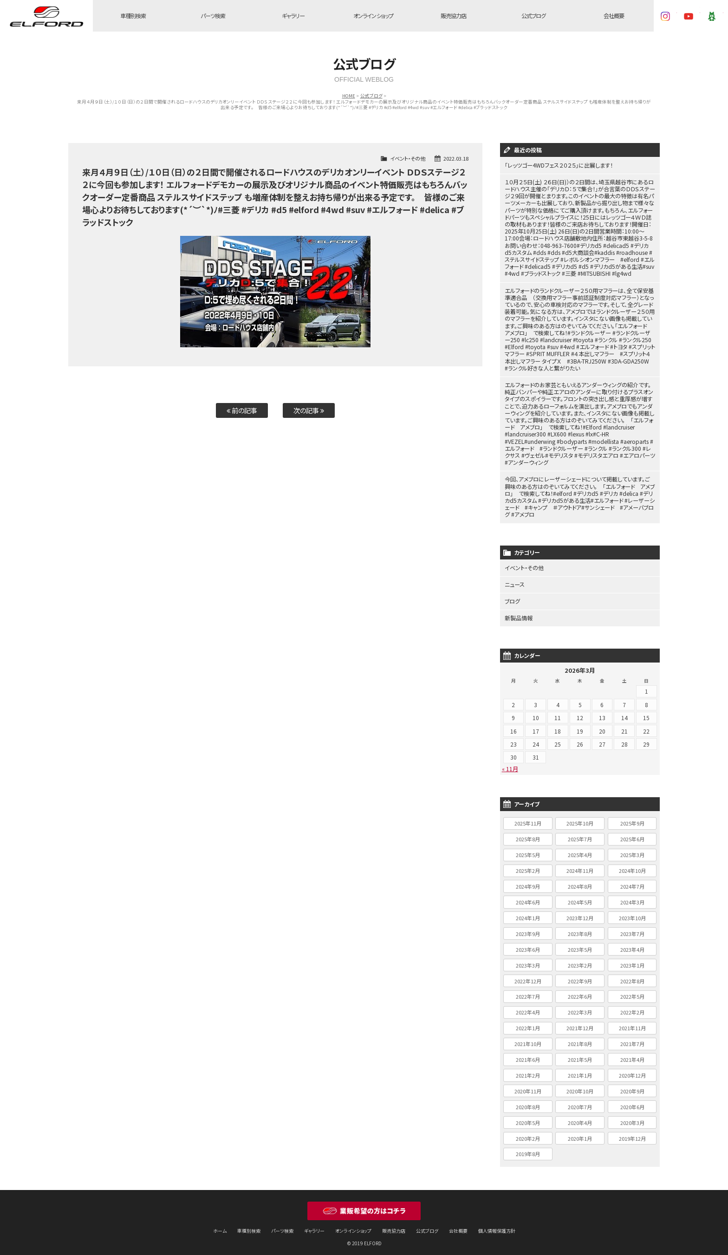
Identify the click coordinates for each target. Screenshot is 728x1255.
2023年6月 (528, 945)
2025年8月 (528, 834)
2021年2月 (528, 1070)
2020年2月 (528, 1134)
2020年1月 (580, 1134)
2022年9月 (580, 976)
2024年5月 (580, 897)
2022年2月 (632, 1007)
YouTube (688, 16)
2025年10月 (579, 819)
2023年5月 (580, 945)
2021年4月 (632, 1055)
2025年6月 (632, 834)
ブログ (512, 597)
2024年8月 (580, 881)
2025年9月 (632, 819)
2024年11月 (579, 866)
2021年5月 (580, 1055)
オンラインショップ (373, 16)
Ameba (711, 16)
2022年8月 (632, 976)
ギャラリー (293, 16)
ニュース (515, 581)
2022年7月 (528, 991)
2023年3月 (528, 960)
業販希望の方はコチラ (364, 1206)
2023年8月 (580, 929)
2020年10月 (579, 1086)
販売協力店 (453, 16)
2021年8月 (580, 1039)
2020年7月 (580, 1102)
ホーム (220, 1225)
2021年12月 (579, 1023)
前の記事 (242, 410)
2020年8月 (528, 1102)
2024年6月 (528, 897)
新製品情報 (519, 614)
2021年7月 (632, 1039)
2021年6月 (528, 1055)
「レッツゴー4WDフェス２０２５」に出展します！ (559, 165)
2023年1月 (632, 960)
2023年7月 (632, 929)
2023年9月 (528, 929)
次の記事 (308, 410)
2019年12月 (632, 1134)
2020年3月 (632, 1118)
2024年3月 (632, 897)
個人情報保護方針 (496, 1225)
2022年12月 (527, 976)
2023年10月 (632, 913)
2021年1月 (580, 1070)
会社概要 (614, 16)
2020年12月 (632, 1070)
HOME (348, 95)
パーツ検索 (213, 16)
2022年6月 (580, 991)
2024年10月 (632, 866)
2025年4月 (580, 850)
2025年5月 (528, 850)
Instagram (665, 16)
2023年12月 (579, 913)
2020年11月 (527, 1086)
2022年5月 (632, 991)
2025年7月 (580, 834)
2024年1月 (528, 913)
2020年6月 (632, 1102)
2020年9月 (632, 1086)
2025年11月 (527, 819)
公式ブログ (533, 16)
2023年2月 (580, 960)
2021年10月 (527, 1039)
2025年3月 (632, 850)
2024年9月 (528, 881)
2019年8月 (528, 1149)
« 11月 (510, 764)
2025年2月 (528, 866)
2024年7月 (632, 881)
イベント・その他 (407, 158)
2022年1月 (528, 1023)
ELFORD (46, 16)
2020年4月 (580, 1118)
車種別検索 (133, 16)
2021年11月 (632, 1023)
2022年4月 (528, 1007)
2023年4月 (632, 945)
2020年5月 (528, 1118)
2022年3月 (580, 1007)
